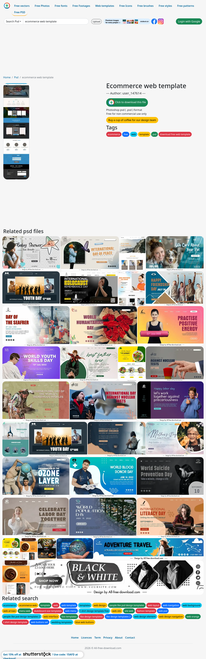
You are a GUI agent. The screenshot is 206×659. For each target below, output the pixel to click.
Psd (16, 77)
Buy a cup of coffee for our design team (132, 120)
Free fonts (61, 6)
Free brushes (145, 6)
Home (7, 77)
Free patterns (185, 6)
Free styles (165, 6)
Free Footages (81, 6)
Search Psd (12, 21)
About (118, 637)
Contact (130, 637)
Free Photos (42, 6)
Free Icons (125, 6)
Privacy (107, 637)
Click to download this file (127, 102)
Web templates (104, 6)
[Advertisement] (103, 51)
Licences (86, 637)
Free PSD (19, 12)
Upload (96, 21)
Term (97, 637)
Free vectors (21, 6)
